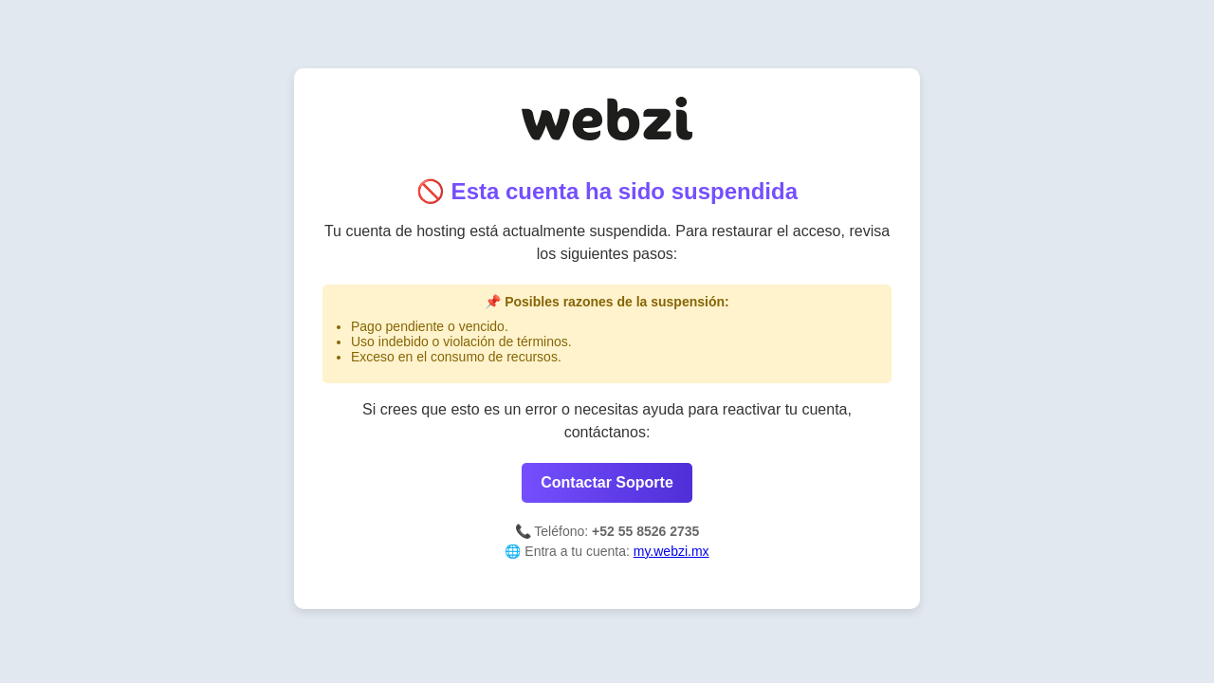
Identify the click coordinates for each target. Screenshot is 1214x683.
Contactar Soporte (607, 482)
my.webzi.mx (671, 551)
